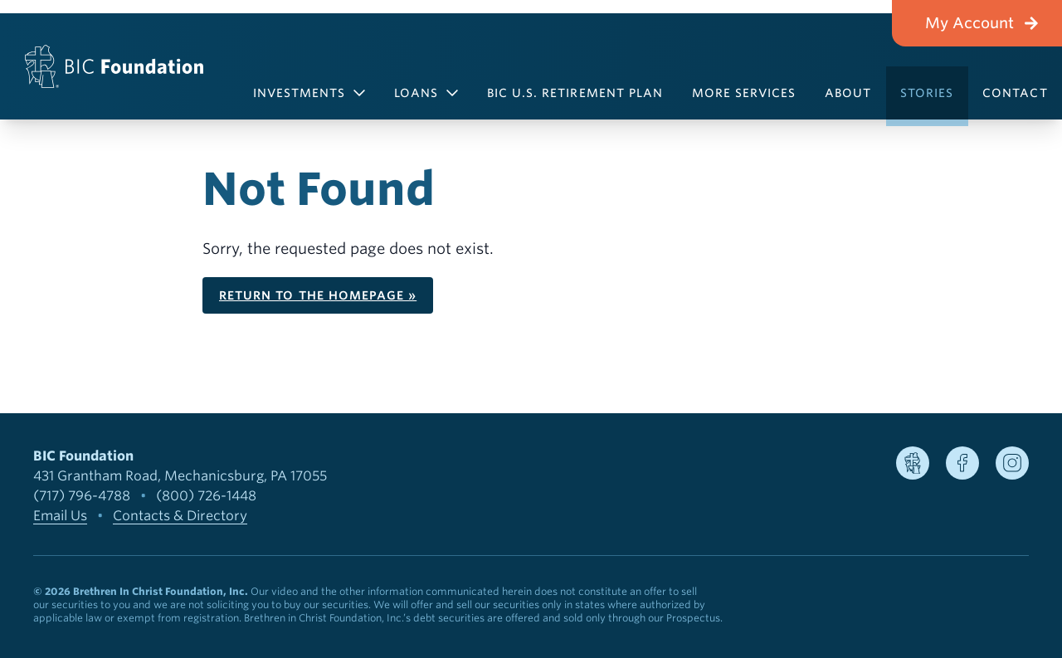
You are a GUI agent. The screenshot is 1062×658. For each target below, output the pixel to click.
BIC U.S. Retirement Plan (575, 93)
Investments (309, 93)
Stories (926, 93)
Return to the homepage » (318, 295)
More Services (744, 93)
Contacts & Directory (180, 516)
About (848, 93)
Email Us (60, 516)
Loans (426, 93)
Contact (1014, 93)
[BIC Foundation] (114, 66)
